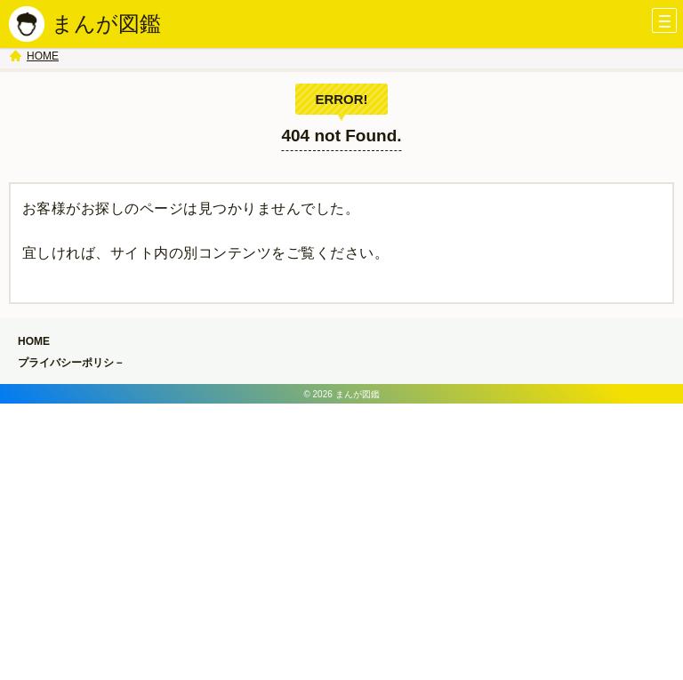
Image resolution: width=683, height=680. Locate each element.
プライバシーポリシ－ (71, 362)
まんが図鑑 (106, 24)
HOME (43, 56)
